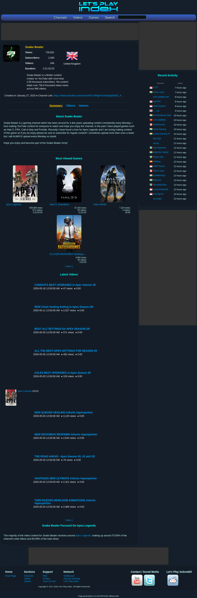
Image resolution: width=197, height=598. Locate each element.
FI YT (155, 87)
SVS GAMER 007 (161, 97)
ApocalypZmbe (160, 184)
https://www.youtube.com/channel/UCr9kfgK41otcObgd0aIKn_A (87, 95)
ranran (156, 143)
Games (83, 105)
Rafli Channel (159, 106)
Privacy (46, 578)
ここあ (156, 110)
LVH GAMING (159, 120)
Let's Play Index (71, 581)
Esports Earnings (72, 578)
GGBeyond (69, 576)
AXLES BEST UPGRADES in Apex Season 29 (62, 372)
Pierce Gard (158, 171)
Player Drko (158, 157)
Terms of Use (49, 581)
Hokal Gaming (159, 129)
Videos (70, 105)
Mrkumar (157, 180)
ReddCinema (159, 124)
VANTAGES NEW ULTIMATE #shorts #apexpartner (65, 478)
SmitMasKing (159, 175)
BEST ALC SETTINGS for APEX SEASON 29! (62, 328)
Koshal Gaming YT (161, 134)
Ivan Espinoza (159, 147)
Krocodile (157, 199)
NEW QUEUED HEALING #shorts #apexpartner (63, 412)
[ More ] (69, 266)
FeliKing (156, 161)
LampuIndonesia (160, 189)
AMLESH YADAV (161, 152)
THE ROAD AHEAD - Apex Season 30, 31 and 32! (64, 456)
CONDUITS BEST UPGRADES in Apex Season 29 (65, 284)
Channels (28, 576)
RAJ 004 (157, 138)
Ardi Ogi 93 (158, 194)
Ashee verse (158, 92)
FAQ (45, 576)
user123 (156, 101)
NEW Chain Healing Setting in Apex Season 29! (63, 306)
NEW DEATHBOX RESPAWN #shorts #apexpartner (65, 434)
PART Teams (159, 166)
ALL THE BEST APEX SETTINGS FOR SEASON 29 (65, 350)
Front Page (10, 576)
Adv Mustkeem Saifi (162, 115)
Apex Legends (25, 391)
